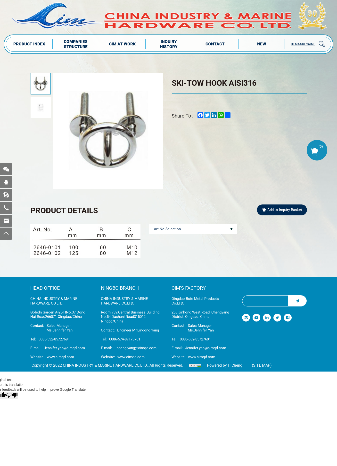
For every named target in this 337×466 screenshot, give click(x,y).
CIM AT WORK (122, 44)
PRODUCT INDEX (29, 44)
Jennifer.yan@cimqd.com (64, 348)
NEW (261, 44)
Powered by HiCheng (224, 365)
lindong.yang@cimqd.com (135, 348)
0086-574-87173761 (124, 339)
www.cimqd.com (60, 357)
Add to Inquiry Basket (284, 210)
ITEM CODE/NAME (303, 44)
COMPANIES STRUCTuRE (76, 44)
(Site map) (262, 365)
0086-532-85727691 (54, 339)
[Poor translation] (12, 395)
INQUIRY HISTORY (169, 44)
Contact (215, 44)
